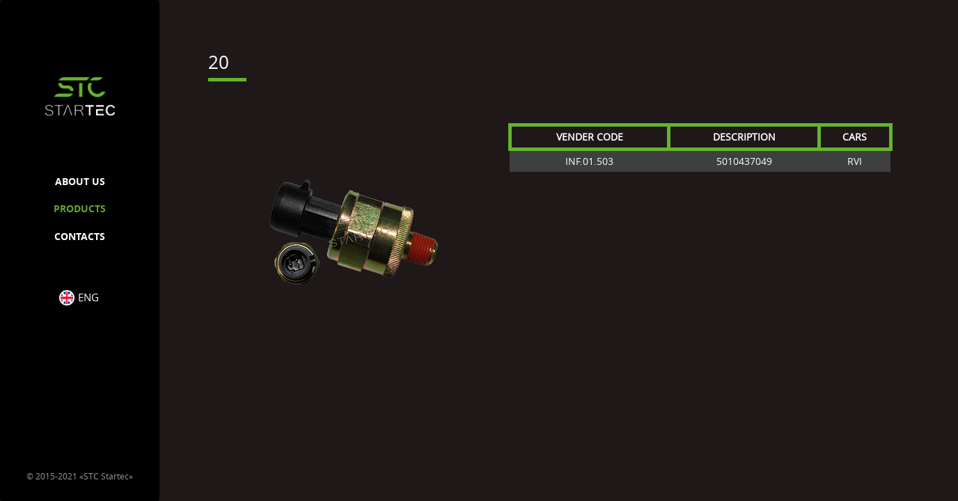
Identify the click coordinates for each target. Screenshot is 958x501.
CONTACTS (79, 236)
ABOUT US (80, 181)
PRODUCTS (80, 208)
